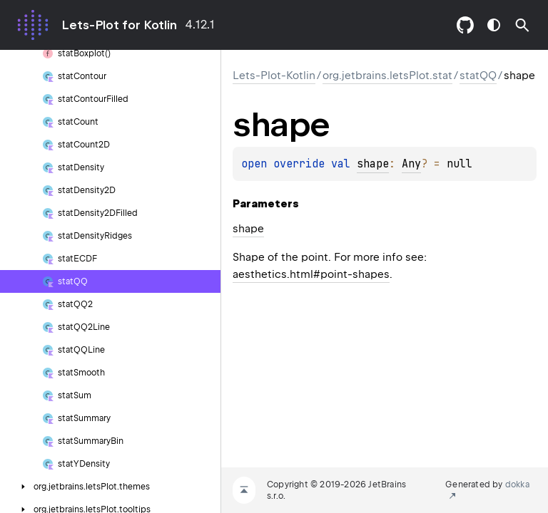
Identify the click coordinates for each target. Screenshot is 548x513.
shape (373, 164)
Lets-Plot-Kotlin (274, 75)
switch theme (494, 25)
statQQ (478, 75)
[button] (522, 25)
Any (411, 164)
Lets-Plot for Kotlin (119, 25)
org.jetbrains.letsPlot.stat (387, 75)
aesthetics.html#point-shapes (311, 274)
